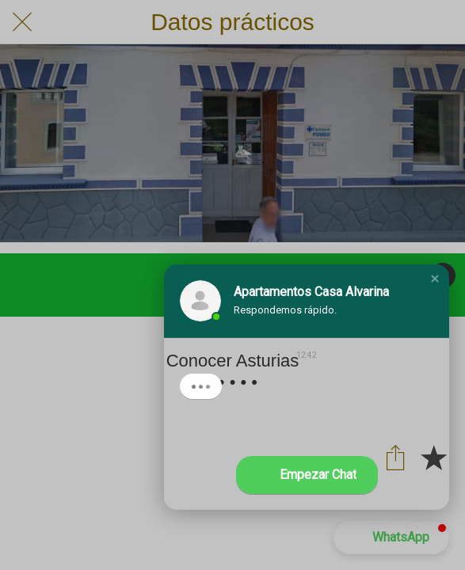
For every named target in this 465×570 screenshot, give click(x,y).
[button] (435, 279)
